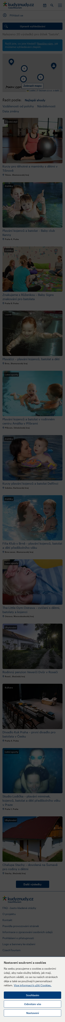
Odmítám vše (32, 1004)
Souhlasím (32, 995)
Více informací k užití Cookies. (33, 985)
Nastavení (32, 1012)
